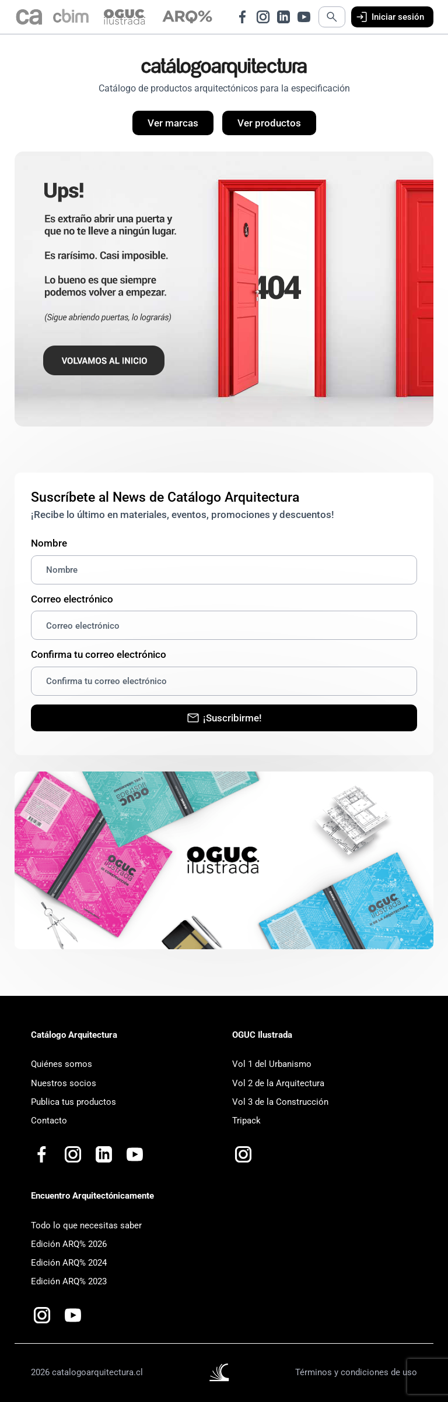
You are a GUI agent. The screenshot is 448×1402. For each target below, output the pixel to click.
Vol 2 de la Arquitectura (278, 1083)
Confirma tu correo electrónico (98, 654)
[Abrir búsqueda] (331, 16)
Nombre (49, 543)
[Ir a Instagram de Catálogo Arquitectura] (263, 17)
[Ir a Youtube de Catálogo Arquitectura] (304, 17)
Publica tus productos (73, 1102)
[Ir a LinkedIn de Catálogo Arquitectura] (283, 17)
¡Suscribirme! (224, 718)
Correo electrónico (72, 599)
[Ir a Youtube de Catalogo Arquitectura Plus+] (135, 1154)
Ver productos (269, 123)
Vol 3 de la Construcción (280, 1102)
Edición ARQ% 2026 (69, 1244)
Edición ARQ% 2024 (69, 1262)
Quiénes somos (61, 1064)
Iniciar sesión (389, 17)
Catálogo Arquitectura (74, 1035)
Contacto (49, 1120)
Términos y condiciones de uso (356, 1372)
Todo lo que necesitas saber (86, 1225)
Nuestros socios (63, 1083)
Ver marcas (173, 123)
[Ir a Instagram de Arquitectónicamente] (42, 1315)
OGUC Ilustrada (262, 1035)
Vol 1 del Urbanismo (272, 1064)
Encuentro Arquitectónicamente (92, 1195)
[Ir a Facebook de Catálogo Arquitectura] (242, 17)
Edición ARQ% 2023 (69, 1281)
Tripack (246, 1120)
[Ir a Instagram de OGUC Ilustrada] (243, 1154)
